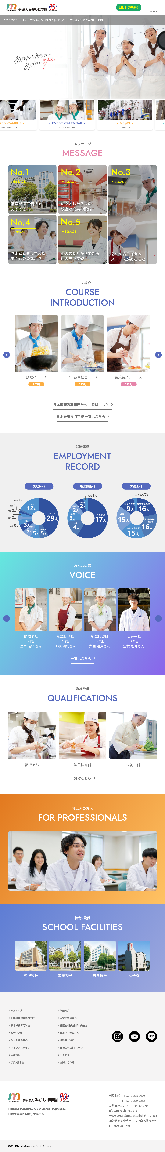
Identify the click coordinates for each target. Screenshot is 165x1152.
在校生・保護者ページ (71, 1047)
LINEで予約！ (129, 7)
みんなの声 (17, 1010)
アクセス (64, 1055)
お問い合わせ (67, 1062)
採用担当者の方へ (69, 1033)
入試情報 (15, 1055)
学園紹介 (64, 1010)
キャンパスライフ (20, 1047)
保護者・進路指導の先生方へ (75, 1025)
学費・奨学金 (17, 1062)
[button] (6, 355)
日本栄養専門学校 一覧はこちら (81, 416)
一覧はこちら (81, 658)
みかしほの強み (19, 1040)
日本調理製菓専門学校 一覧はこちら (81, 404)
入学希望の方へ (68, 1018)
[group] (79, 114)
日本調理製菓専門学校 (23, 1018)
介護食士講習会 (68, 1040)
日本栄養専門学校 (20, 1025)
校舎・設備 (16, 1033)
